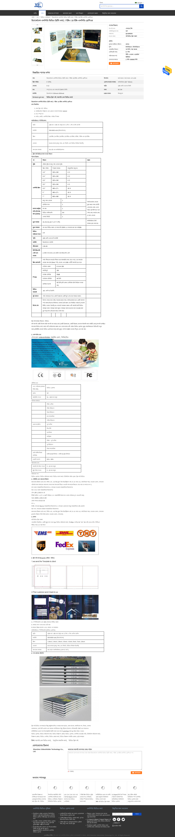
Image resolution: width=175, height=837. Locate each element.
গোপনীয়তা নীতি (48, 835)
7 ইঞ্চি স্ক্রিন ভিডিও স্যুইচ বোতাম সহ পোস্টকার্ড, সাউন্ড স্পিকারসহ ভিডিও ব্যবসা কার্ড (86, 798)
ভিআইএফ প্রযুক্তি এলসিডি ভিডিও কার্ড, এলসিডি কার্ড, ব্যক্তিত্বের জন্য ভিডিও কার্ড (98, 826)
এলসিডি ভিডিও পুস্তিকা (42, 808)
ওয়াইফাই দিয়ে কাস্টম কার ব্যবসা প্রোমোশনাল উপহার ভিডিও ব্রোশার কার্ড (72, 814)
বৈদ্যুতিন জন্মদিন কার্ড (60, 740)
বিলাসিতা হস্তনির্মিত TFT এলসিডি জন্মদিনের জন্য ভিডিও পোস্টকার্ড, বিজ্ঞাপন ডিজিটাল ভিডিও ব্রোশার (55, 798)
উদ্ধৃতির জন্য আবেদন (109, 13)
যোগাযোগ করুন (93, 13)
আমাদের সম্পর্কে (53, 13)
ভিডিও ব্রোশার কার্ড (67, 808)
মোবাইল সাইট (116, 826)
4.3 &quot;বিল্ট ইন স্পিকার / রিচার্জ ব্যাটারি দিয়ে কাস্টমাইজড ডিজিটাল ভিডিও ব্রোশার (119, 798)
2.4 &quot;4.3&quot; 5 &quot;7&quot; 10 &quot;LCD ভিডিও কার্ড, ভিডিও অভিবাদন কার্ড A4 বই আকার (99, 821)
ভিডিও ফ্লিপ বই (73, 740)
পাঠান (137, 814)
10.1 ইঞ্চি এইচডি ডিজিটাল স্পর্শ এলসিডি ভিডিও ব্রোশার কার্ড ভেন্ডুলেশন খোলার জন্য (134, 798)
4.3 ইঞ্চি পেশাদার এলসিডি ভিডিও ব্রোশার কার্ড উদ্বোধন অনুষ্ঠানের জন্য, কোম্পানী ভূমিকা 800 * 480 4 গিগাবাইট (44, 822)
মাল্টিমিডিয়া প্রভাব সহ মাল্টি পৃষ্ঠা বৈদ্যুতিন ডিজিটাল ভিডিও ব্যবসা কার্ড (103, 797)
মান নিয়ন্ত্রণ (79, 13)
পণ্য (42, 13)
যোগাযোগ (116, 63)
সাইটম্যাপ (117, 823)
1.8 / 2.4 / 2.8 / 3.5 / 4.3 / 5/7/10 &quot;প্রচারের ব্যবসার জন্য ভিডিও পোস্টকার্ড (71, 798)
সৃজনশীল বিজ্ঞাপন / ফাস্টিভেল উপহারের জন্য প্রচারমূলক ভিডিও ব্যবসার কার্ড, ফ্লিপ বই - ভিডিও (39, 798)
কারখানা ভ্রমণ (67, 13)
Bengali (140, 3)
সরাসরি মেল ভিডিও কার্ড (43, 740)
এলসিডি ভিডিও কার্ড (95, 808)
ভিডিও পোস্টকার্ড (45, 17)
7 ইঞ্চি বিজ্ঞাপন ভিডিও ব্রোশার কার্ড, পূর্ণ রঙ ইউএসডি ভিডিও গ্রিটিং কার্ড (72, 818)
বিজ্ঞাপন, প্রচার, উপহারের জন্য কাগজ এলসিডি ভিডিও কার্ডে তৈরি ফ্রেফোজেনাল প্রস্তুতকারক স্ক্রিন (98, 815)
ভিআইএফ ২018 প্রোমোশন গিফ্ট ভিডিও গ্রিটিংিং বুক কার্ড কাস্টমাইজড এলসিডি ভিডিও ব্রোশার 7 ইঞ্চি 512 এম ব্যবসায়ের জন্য (44, 816)
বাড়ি (35, 13)
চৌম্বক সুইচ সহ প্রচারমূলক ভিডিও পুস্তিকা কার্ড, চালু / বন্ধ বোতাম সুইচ (71, 822)
